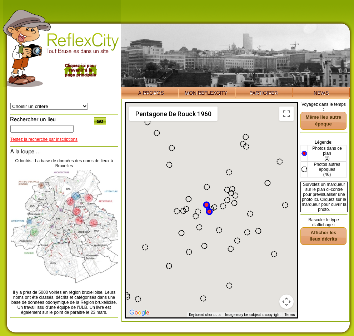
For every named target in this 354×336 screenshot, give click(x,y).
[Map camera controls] (286, 302)
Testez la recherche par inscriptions (44, 139)
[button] (279, 161)
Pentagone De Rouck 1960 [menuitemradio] (173, 114)
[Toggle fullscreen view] (286, 114)
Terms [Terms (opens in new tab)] (290, 315)
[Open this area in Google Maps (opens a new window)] (139, 312)
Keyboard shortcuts (205, 315)
